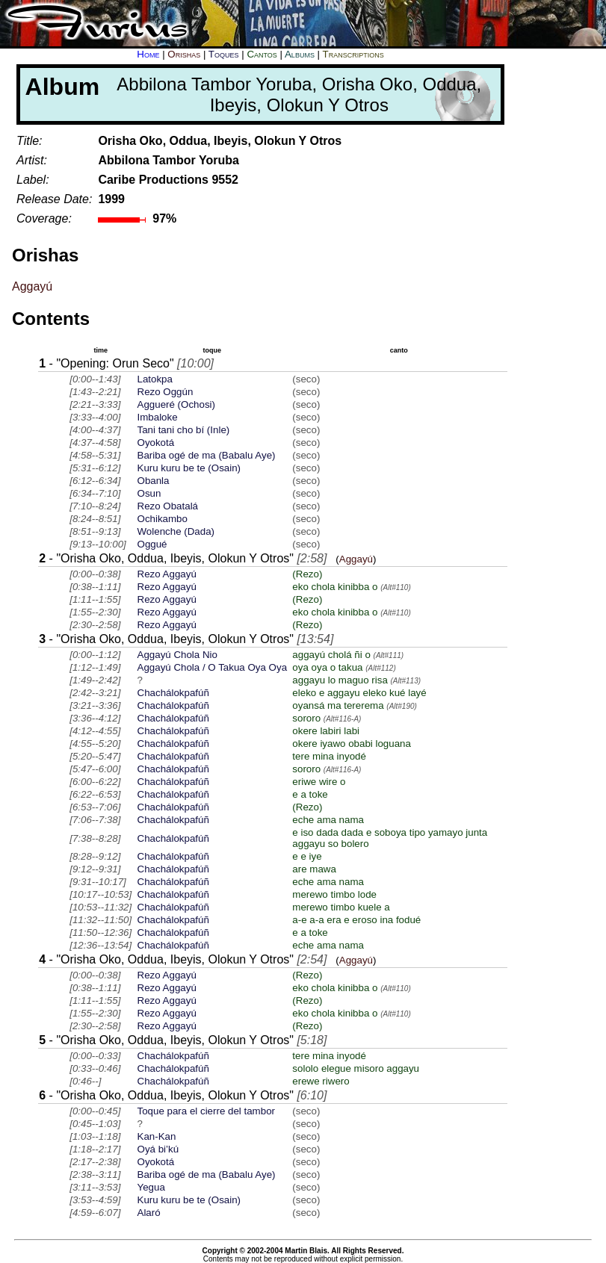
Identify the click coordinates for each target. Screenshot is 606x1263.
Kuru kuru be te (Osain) (189, 468)
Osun (149, 493)
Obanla (153, 480)
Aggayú (32, 286)
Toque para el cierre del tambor (206, 1111)
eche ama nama (328, 819)
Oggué (152, 544)
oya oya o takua (327, 667)
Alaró (149, 1212)
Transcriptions (353, 54)
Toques (223, 54)
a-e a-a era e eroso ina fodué (356, 919)
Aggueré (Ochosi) (176, 404)
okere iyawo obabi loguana (351, 743)
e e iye (306, 856)
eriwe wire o (318, 781)
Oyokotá (156, 442)
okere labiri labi (325, 730)
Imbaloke (157, 417)
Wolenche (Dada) (175, 531)
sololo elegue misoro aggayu (355, 1068)
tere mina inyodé (329, 756)
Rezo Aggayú (167, 574)
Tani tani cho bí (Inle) (183, 429)
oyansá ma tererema (337, 705)
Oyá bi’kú (158, 1149)
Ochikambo (162, 518)
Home (148, 54)
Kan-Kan (156, 1136)
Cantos (261, 54)
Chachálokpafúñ (173, 692)
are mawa (314, 869)
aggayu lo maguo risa (339, 680)
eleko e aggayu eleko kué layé (359, 692)
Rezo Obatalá (168, 506)
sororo (306, 718)
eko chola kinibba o (334, 586)
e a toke (309, 794)
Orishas (183, 54)
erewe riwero (320, 1081)
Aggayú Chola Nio (177, 654)
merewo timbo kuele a (340, 907)
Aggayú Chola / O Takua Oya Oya (212, 667)
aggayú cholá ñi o (331, 654)
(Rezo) (307, 574)
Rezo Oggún (165, 391)
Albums (300, 54)
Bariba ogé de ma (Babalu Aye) (206, 455)
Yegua (151, 1187)
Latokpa (155, 379)
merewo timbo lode (334, 894)
